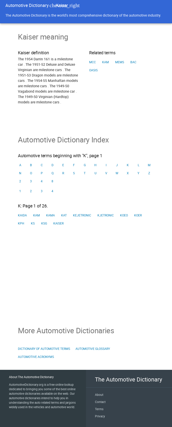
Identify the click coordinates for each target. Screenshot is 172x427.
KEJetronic (82, 215)
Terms (99, 409)
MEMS (119, 62)
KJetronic (105, 215)
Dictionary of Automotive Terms (44, 349)
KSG (44, 223)
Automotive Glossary (92, 349)
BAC (133, 62)
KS (33, 223)
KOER (138, 215)
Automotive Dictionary (27, 5)
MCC (92, 62)
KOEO (124, 215)
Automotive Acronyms (36, 357)
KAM (105, 62)
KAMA (50, 215)
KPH (21, 223)
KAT (64, 215)
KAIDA (22, 215)
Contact (100, 402)
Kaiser (58, 223)
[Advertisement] (86, 276)
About (99, 395)
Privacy (100, 416)
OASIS (93, 70)
